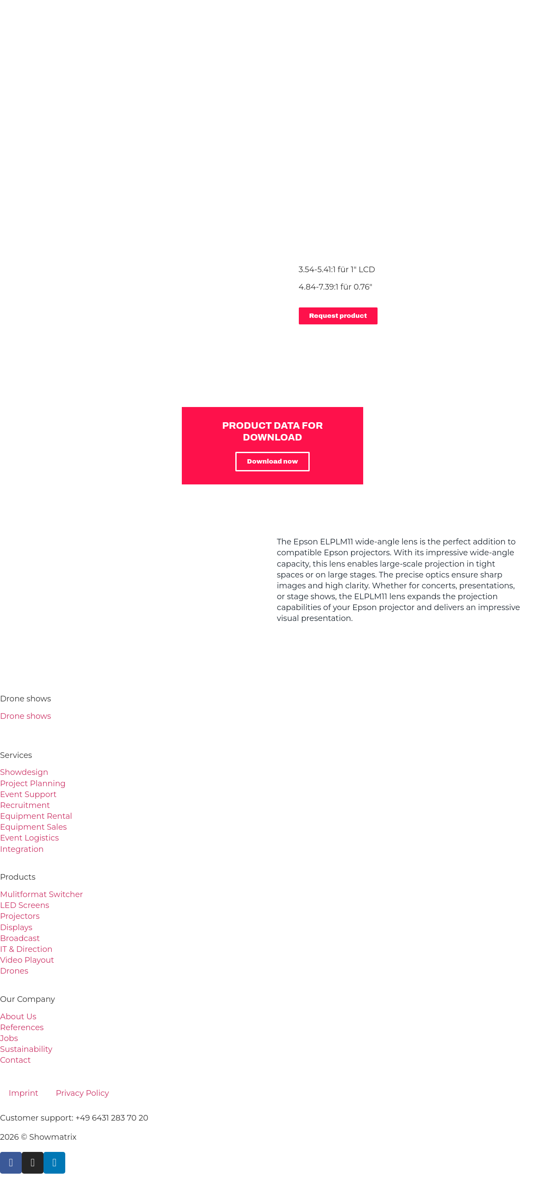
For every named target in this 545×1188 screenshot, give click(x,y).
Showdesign (24, 772)
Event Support (28, 794)
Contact (15, 1060)
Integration (21, 849)
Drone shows (25, 716)
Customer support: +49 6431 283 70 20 (74, 1118)
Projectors (20, 916)
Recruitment (25, 805)
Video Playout (27, 960)
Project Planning (33, 783)
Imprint (23, 1093)
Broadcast (20, 938)
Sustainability (26, 1049)
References (21, 1027)
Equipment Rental (36, 816)
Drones (14, 971)
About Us (18, 1016)
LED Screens (24, 905)
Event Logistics (29, 838)
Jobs (9, 1038)
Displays (16, 927)
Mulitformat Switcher (41, 894)
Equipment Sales (33, 827)
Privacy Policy (82, 1093)
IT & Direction (26, 949)
